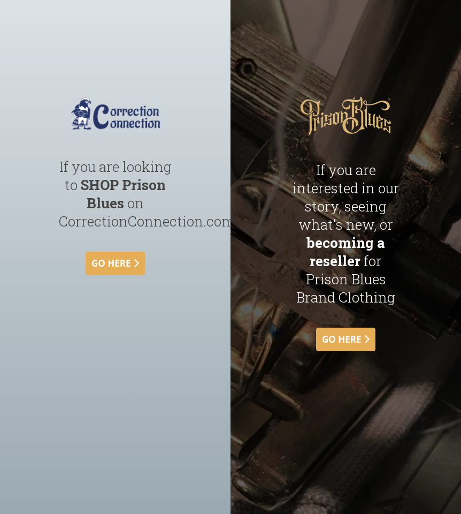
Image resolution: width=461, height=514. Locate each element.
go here (115, 263)
